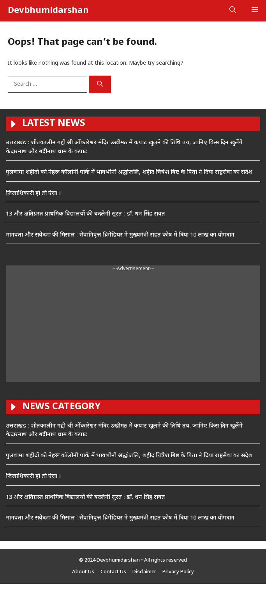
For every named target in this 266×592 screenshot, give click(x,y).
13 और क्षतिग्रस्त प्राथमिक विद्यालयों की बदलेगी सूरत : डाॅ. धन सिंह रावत (85, 214)
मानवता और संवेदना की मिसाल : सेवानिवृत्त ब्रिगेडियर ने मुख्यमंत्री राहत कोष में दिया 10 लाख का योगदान (120, 235)
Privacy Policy (178, 572)
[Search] (100, 85)
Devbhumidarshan (48, 10)
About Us (83, 572)
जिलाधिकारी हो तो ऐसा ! (33, 193)
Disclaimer (144, 572)
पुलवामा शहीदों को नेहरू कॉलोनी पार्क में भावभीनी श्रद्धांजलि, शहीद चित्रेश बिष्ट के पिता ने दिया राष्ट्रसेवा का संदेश (129, 172)
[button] (233, 10)
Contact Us (113, 572)
